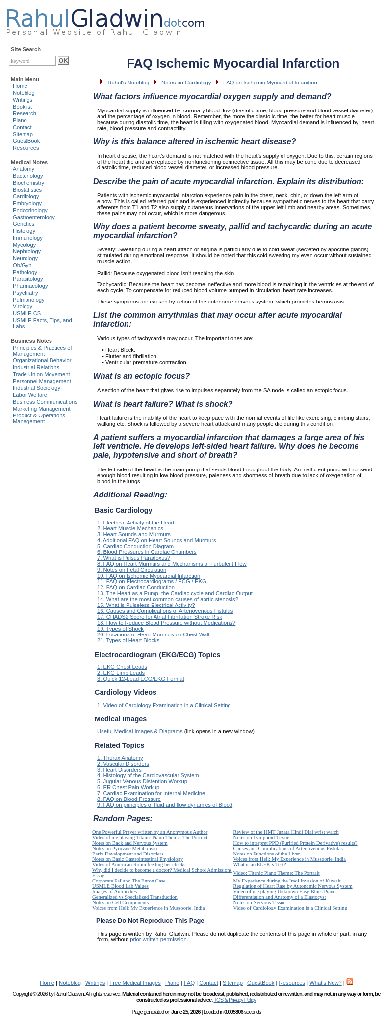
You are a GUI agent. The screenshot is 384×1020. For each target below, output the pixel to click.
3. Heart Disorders (119, 769)
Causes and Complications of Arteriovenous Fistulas (288, 848)
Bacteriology (28, 176)
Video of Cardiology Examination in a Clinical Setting (290, 907)
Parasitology (28, 279)
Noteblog (24, 93)
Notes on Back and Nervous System (130, 843)
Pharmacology (30, 286)
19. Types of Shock (120, 629)
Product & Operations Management (39, 418)
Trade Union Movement (41, 374)
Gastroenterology (34, 217)
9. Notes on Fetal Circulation (131, 570)
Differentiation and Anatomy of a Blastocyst (279, 897)
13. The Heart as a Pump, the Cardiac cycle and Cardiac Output (175, 593)
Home (20, 86)
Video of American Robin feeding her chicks (139, 864)
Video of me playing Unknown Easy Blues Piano (284, 891)
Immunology (28, 238)
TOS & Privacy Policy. (234, 1000)
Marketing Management (42, 409)
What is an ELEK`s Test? (259, 864)
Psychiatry (25, 293)
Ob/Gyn (22, 265)
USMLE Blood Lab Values (120, 886)
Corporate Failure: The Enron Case (129, 880)
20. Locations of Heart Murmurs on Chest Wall (153, 634)
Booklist (22, 107)
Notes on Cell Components (120, 902)
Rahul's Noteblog (129, 82)
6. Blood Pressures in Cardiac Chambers (147, 552)
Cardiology (26, 196)
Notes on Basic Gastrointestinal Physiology (137, 859)
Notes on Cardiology (186, 82)
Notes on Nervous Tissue (259, 902)
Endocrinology (30, 210)
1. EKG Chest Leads (122, 667)
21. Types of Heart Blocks (128, 640)
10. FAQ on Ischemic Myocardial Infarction (148, 576)
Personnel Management (42, 381)
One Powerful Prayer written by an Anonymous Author (149, 832)
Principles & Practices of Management (42, 351)
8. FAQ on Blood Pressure (129, 799)
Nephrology (27, 251)
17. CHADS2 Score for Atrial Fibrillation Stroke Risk (159, 617)
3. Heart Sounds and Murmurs (134, 534)
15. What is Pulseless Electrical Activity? (146, 605)
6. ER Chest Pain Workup (128, 787)
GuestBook (26, 141)
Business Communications (45, 402)
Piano (20, 120)
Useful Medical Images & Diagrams (140, 731)
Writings (22, 100)
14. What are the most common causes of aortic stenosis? (167, 599)
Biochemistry (28, 183)
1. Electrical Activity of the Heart (135, 522)
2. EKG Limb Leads (121, 673)
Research (24, 113)
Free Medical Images (134, 983)
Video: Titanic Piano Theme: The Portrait (276, 873)
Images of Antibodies (114, 891)
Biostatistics (27, 190)
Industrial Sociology (36, 388)
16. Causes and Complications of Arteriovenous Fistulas (165, 611)
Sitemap (23, 134)
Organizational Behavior (42, 360)
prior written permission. (159, 939)
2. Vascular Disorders (123, 764)
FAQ (189, 983)
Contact (22, 127)
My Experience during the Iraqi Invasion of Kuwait (287, 880)
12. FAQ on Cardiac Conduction (136, 587)
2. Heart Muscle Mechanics (130, 528)
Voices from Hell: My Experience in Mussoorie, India (289, 859)
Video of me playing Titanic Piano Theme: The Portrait (149, 837)
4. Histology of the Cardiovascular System (148, 775)
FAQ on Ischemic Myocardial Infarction (270, 82)
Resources (26, 148)
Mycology (24, 245)
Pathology (25, 272)
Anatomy (23, 169)
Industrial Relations (36, 367)
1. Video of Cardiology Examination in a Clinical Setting (164, 705)
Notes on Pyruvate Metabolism (124, 848)
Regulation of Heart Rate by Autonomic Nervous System (293, 886)
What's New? (325, 983)
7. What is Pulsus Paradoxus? (133, 558)
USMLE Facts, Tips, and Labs (42, 323)
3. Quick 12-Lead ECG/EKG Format (140, 679)
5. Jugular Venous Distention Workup (142, 781)
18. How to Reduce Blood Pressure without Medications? (166, 623)
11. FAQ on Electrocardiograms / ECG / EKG (151, 581)
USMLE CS (27, 313)
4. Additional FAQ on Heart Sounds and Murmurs (156, 540)
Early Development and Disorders (127, 853)
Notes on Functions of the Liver (266, 853)
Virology (22, 306)
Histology (24, 231)
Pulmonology (29, 300)
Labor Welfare (30, 395)
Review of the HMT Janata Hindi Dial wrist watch (286, 832)
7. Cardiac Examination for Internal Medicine (151, 793)
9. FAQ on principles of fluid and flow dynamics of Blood (164, 805)
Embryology (27, 203)
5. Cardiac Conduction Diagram (135, 546)
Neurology (25, 258)
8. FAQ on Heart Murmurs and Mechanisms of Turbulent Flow (172, 564)
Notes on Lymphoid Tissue (261, 837)
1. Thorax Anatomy (120, 758)
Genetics (23, 224)
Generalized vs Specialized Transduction (135, 897)
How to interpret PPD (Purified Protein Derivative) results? (295, 843)
